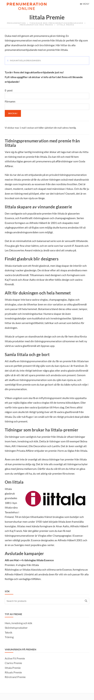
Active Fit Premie (15, 658)
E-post (9, 90)
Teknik (8, 632)
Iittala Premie (13, 667)
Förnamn (10, 101)
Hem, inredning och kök (18, 623)
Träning (9, 637)
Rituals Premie (13, 672)
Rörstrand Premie (15, 677)
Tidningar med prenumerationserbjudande (56, 23)
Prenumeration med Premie (36, 25)
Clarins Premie (13, 663)
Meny (84, 4)
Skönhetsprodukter (16, 627)
